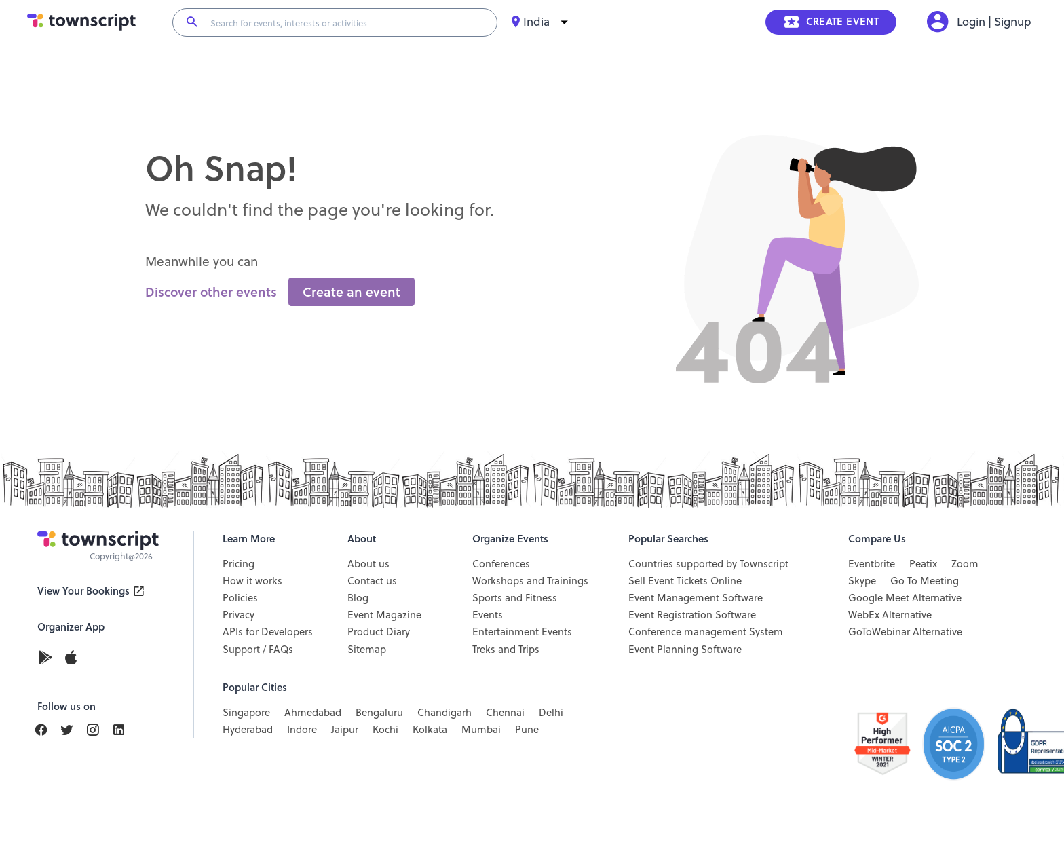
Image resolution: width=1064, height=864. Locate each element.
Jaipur (344, 729)
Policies (240, 598)
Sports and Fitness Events (514, 606)
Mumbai (481, 729)
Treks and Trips (505, 649)
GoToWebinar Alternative (905, 632)
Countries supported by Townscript (708, 564)
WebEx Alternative (890, 615)
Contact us (372, 581)
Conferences (501, 564)
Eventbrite (871, 564)
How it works (252, 581)
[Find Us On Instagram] (98, 730)
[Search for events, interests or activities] (347, 22)
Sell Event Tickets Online (685, 581)
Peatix (923, 564)
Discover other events (211, 292)
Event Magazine (384, 615)
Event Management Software (695, 598)
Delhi (551, 712)
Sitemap (366, 649)
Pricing (238, 564)
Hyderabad (248, 729)
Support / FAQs (258, 649)
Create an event (351, 292)
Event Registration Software (692, 615)
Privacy (238, 615)
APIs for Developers (268, 632)
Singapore (246, 712)
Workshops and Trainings (530, 581)
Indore (302, 729)
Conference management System (705, 632)
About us (368, 564)
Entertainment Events (522, 632)
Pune (527, 729)
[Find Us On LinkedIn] (73, 730)
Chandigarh (444, 712)
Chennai (505, 712)
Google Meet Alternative (905, 598)
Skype (862, 581)
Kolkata (430, 729)
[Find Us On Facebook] (47, 730)
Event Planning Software (685, 649)
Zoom (964, 564)
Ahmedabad (312, 712)
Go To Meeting (924, 581)
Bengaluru (379, 712)
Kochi (385, 729)
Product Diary (378, 632)
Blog (357, 598)
